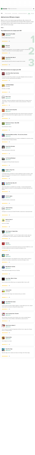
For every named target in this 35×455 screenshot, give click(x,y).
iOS (2, 13)
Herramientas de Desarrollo (22, 13)
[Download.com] (4, 8)
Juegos (29, 13)
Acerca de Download (25, 452)
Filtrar (2, 27)
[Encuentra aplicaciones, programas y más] (20, 9)
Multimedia (33, 13)
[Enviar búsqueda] (9, 9)
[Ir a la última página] (31, 360)
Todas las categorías (8, 13)
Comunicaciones (14, 13)
